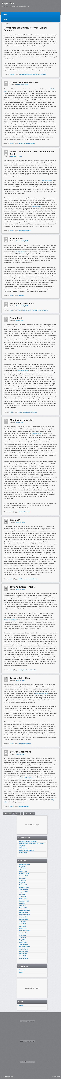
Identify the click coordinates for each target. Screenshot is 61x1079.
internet (21, 143)
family (20, 670)
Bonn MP (15, 520)
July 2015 (22, 921)
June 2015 (22, 924)
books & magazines (25, 412)
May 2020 (22, 882)
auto (20, 310)
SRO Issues (16, 238)
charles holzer (36, 206)
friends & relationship (29, 670)
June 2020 (22, 880)
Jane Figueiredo (37, 433)
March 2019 (23, 898)
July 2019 (22, 894)
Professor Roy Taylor (10, 620)
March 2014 (23, 942)
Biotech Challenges (20, 751)
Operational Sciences (39, 74)
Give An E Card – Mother (23, 587)
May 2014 (22, 940)
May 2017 (22, 903)
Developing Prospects (22, 303)
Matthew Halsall (47, 180)
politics (21, 579)
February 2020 (24, 887)
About (5, 19)
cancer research (23, 370)
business (21, 295)
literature (34, 412)
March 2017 (23, 908)
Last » (32, 813)
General (11, 74)
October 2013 (23, 949)
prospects (44, 310)
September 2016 (24, 915)
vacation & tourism (24, 512)
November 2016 (24, 910)
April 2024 (22, 869)
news (39, 310)
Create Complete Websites (24, 82)
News (11, 143)
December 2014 (24, 931)
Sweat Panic (16, 318)
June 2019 (22, 896)
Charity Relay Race (20, 678)
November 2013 (24, 946)
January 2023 (23, 876)
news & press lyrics (25, 230)
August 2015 (23, 919)
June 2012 (22, 956)
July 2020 (22, 878)
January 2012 (23, 958)
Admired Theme (56, 1076)
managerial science (26, 74)
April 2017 (22, 905)
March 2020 (23, 885)
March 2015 (23, 928)
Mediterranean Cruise (21, 420)
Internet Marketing (29, 143)
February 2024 (24, 873)
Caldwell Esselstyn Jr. (27, 778)
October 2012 (23, 953)
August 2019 (23, 892)
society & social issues (31, 579)
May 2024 (22, 867)
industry (34, 310)
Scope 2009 (7, 3)
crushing (24, 310)
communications (24, 806)
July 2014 (22, 935)
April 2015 (22, 926)
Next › (26, 813)
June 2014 (22, 937)
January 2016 (23, 917)
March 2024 (23, 871)
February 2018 (24, 901)
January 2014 (23, 944)
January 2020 (23, 889)
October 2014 (23, 933)
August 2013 (23, 951)
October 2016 (23, 912)
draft (29, 310)
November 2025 (24, 864)
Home (5, 15)
